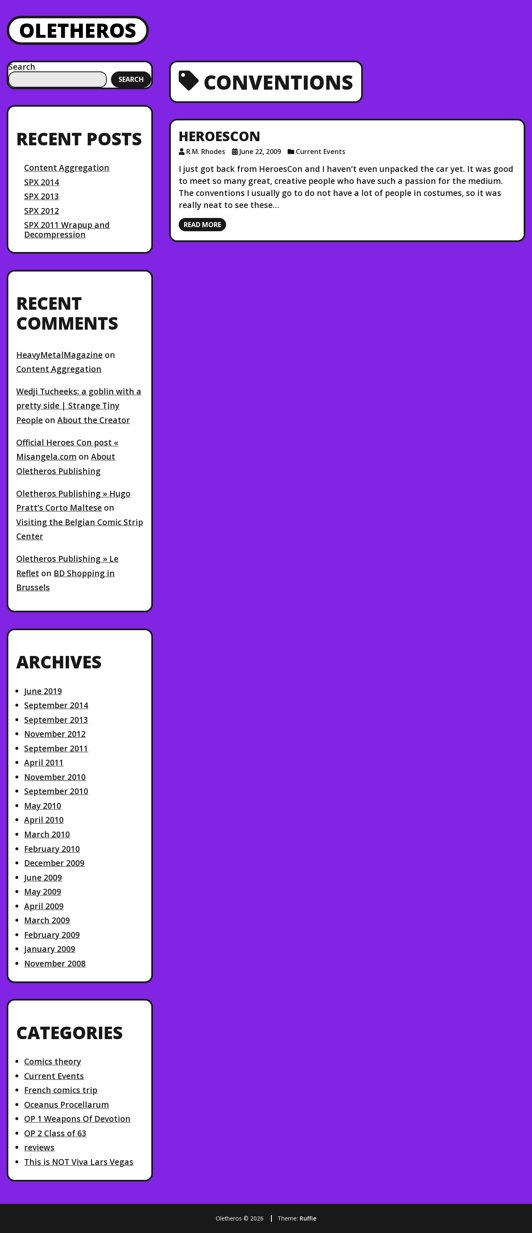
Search (21, 66)
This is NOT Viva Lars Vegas (78, 1161)
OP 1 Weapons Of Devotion (77, 1118)
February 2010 (52, 848)
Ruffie (308, 1218)
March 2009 (47, 920)
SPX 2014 (41, 182)
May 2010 (42, 805)
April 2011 (44, 762)
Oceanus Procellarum (66, 1104)
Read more (202, 224)
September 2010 (56, 791)
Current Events (54, 1075)
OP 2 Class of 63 (55, 1133)
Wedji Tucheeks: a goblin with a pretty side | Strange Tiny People (78, 406)
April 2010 (44, 819)
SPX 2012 (41, 210)
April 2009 (44, 906)
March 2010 (47, 834)
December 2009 (54, 862)
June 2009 (43, 877)
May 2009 (42, 891)
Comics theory (52, 1061)
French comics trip (60, 1090)
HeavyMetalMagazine (59, 354)
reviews (39, 1147)
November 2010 (55, 777)
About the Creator (93, 420)
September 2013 (56, 719)
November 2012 (55, 733)
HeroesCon (219, 136)
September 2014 (56, 705)
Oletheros (77, 30)
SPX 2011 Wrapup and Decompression (67, 229)
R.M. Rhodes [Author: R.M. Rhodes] (205, 151)
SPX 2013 (41, 196)
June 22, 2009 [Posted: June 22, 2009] (260, 151)
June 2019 (43, 691)
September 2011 (56, 748)
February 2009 (52, 934)
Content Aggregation (66, 167)
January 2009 (49, 948)
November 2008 (55, 963)
